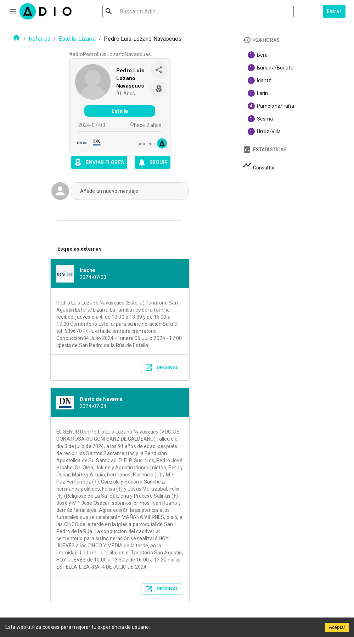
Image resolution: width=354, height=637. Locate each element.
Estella (120, 111)
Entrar (334, 11)
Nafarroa (39, 38)
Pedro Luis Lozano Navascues (130, 78)
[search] (132, 11)
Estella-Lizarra (77, 38)
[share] (158, 69)
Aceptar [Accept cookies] (337, 627)
